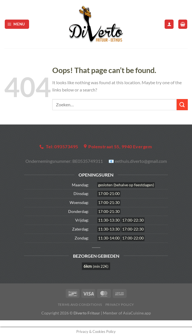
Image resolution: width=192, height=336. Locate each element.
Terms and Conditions (80, 304)
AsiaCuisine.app (137, 313)
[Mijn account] (169, 24)
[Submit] (182, 104)
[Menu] (17, 24)
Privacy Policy (119, 304)
